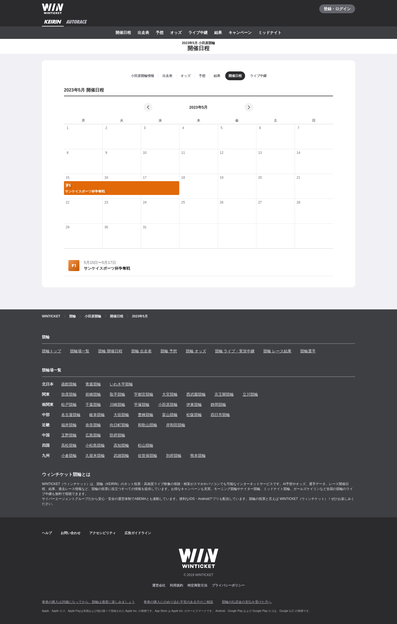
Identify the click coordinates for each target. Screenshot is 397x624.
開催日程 (123, 32)
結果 (218, 32)
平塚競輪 (141, 404)
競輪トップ (51, 351)
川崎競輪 (117, 404)
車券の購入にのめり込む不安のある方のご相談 (178, 602)
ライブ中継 (198, 32)
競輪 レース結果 (277, 351)
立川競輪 (250, 394)
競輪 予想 (168, 351)
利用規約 (176, 585)
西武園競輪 (196, 394)
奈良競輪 (93, 425)
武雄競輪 (121, 455)
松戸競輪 (69, 404)
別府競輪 (173, 455)
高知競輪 (121, 445)
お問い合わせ (71, 533)
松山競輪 (145, 445)
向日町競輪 (119, 425)
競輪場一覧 (79, 351)
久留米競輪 (95, 455)
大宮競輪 (170, 394)
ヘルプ (47, 533)
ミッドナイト (269, 32)
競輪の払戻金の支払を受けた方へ (247, 602)
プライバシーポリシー (228, 585)
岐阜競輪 (97, 415)
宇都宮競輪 (143, 394)
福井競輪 (69, 425)
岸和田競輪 (175, 425)
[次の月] (249, 107)
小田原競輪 (168, 404)
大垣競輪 (121, 415)
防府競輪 (117, 435)
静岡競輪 (218, 404)
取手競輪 (117, 394)
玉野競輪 (69, 435)
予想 (159, 32)
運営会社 (158, 585)
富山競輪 (170, 415)
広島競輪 (93, 435)
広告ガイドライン (138, 533)
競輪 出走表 (141, 351)
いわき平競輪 (121, 384)
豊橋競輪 (145, 415)
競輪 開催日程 (110, 351)
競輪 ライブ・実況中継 (235, 351)
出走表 (143, 32)
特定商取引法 (197, 585)
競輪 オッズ (196, 351)
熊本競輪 (198, 455)
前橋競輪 (93, 394)
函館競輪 (69, 384)
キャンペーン (240, 32)
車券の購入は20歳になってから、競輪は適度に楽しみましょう (88, 602)
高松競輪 (69, 445)
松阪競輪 (194, 415)
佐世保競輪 (147, 455)
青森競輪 (93, 384)
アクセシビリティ (102, 533)
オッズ (176, 32)
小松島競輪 (95, 445)
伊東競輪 (194, 404)
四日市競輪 (220, 415)
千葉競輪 (93, 404)
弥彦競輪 (69, 394)
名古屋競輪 (71, 415)
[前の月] (148, 107)
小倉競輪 (69, 455)
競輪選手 (308, 351)
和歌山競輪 (147, 425)
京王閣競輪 (224, 394)
